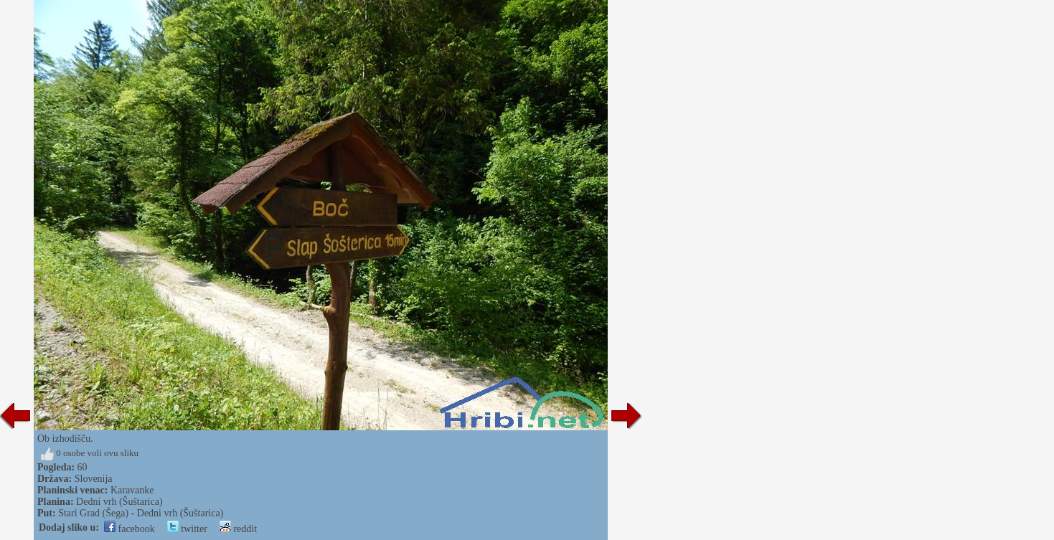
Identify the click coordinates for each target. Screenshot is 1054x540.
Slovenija (94, 478)
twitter (187, 529)
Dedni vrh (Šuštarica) (119, 501)
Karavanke (132, 490)
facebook (129, 529)
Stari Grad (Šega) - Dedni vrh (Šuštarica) (140, 513)
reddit (238, 529)
